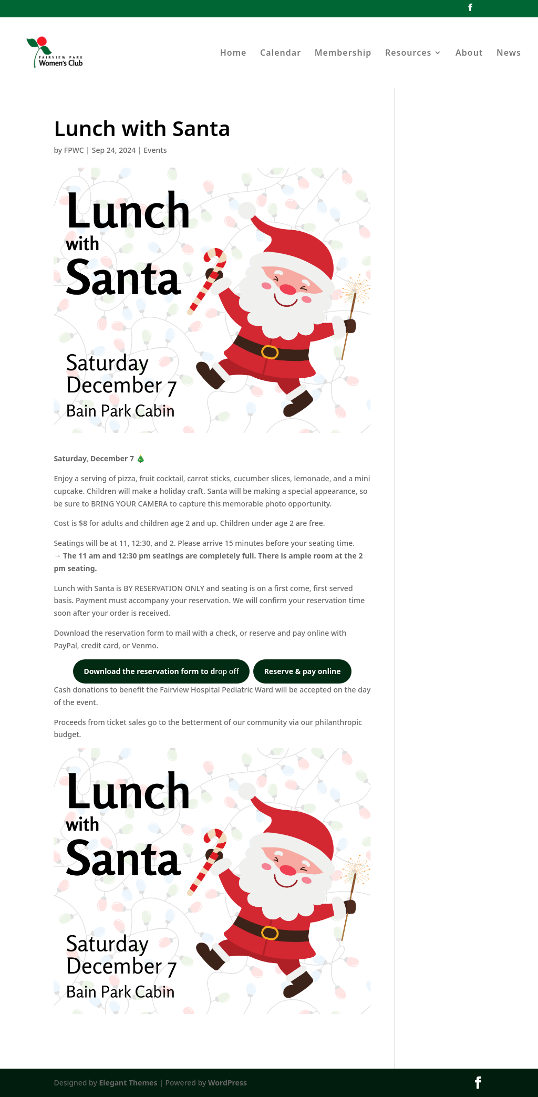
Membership (343, 53)
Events (155, 150)
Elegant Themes (128, 1083)
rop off (161, 671)
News (508, 53)
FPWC (74, 150)
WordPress (227, 1083)
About (469, 53)
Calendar (280, 53)
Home (233, 53)
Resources (408, 53)
